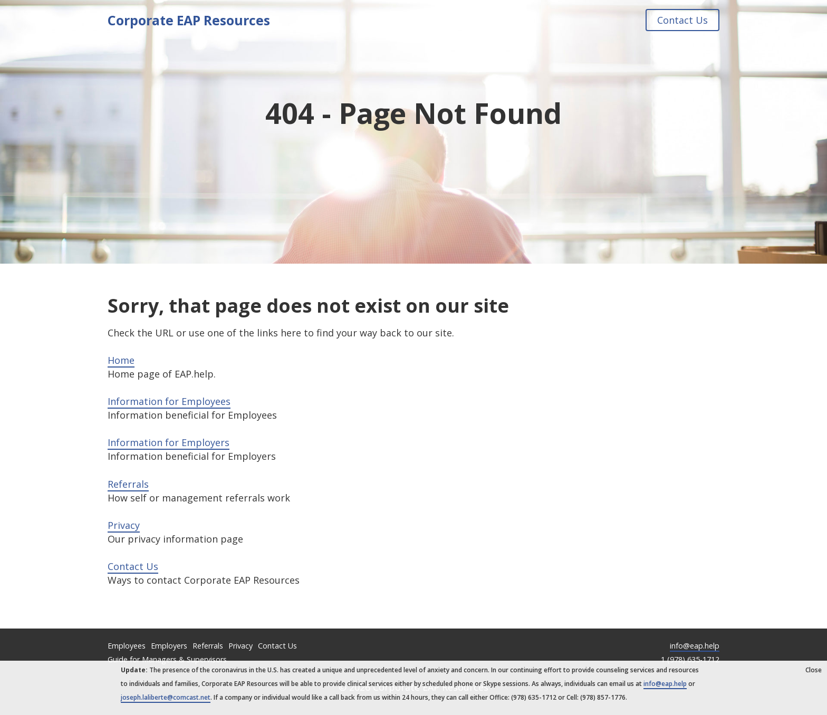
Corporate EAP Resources (189, 20)
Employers (169, 646)
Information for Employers (168, 442)
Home (121, 360)
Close (813, 669)
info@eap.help (694, 646)
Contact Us (682, 20)
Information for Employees (169, 401)
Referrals (128, 484)
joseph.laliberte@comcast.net (165, 697)
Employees (127, 646)
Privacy (124, 525)
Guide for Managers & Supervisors (167, 659)
